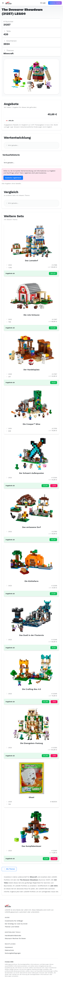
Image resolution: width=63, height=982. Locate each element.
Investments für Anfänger (14, 921)
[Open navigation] (3, 3)
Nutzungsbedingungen (13, 953)
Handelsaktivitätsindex (13, 935)
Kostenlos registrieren (13, 178)
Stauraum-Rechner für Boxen (15, 938)
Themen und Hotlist (12, 927)
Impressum (9, 947)
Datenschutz (9, 950)
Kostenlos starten (54, 3)
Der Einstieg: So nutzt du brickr (16, 924)
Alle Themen (9, 869)
